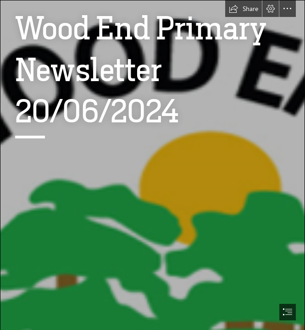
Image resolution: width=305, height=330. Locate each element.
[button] (243, 8)
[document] (152, 165)
